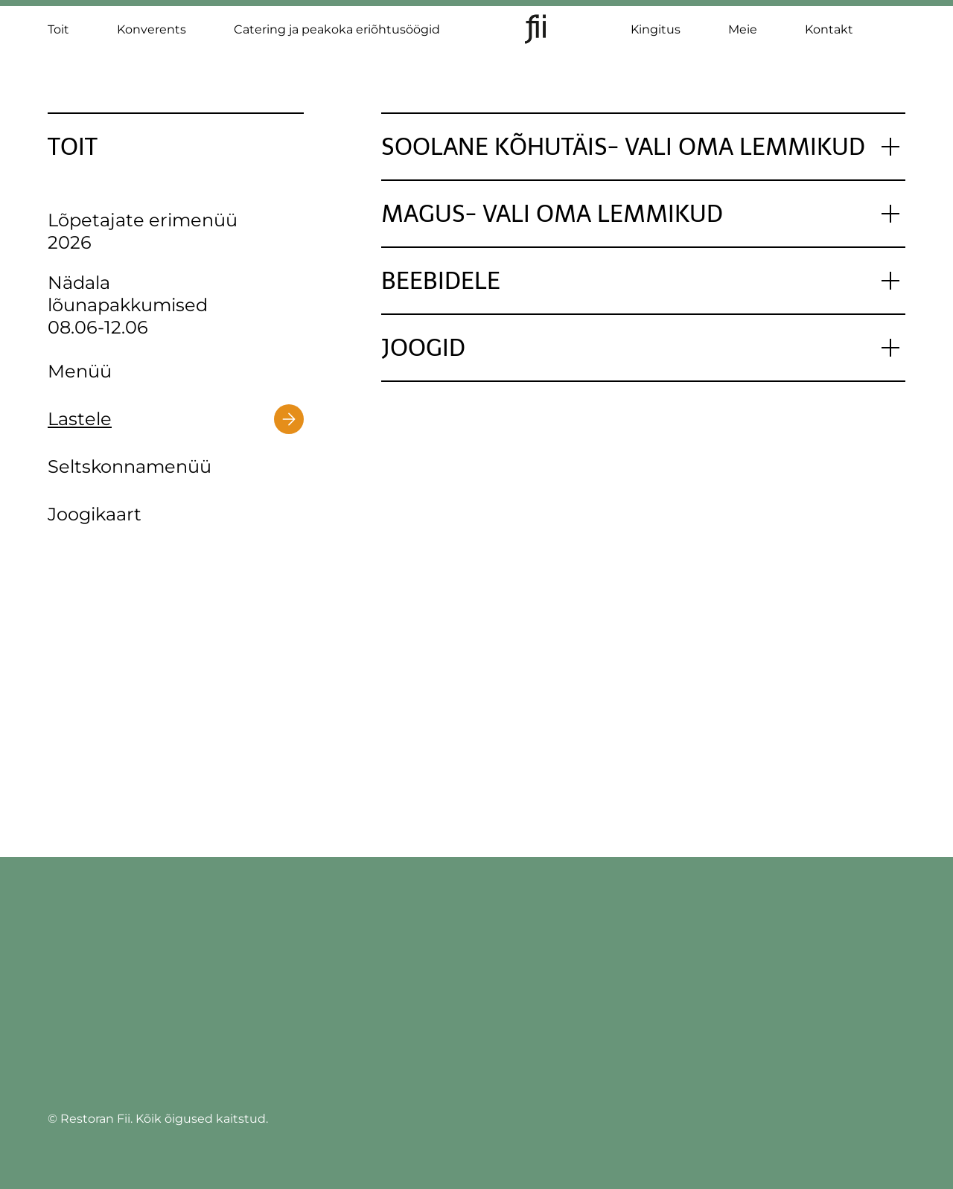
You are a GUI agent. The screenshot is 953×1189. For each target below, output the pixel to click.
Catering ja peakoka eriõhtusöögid (337, 29)
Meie (742, 29)
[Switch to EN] (898, 37)
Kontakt (829, 29)
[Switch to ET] (898, 22)
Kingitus (656, 29)
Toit (58, 29)
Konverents (151, 29)
